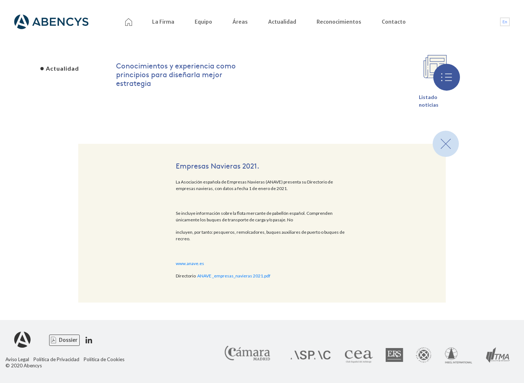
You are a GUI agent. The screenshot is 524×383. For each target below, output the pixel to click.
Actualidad (282, 22)
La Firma (163, 22)
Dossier (68, 340)
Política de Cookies (104, 359)
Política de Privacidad (56, 359)
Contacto (394, 22)
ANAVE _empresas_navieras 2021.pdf (233, 276)
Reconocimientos (339, 22)
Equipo (203, 22)
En (505, 21)
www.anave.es (190, 263)
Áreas (240, 22)
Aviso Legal (17, 359)
